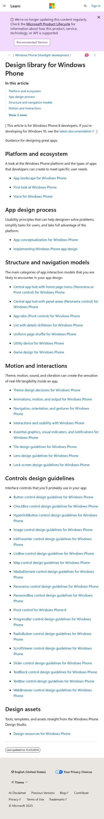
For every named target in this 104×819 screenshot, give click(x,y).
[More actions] (95, 55)
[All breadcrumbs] (9, 55)
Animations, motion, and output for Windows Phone (52, 399)
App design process (22, 97)
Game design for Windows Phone (38, 352)
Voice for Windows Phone (32, 196)
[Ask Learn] (87, 55)
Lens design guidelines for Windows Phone (45, 455)
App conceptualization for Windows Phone (45, 239)
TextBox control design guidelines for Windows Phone (53, 681)
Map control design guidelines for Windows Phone (51, 562)
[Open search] (85, 6)
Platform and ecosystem (25, 91)
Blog (63, 793)
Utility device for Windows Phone (38, 343)
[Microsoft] (52, 6)
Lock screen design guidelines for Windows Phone (51, 464)
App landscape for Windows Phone (39, 178)
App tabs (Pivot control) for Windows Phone (46, 316)
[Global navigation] (4, 6)
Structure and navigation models (30, 102)
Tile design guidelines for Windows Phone (45, 446)
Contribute (81, 793)
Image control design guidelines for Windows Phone (52, 529)
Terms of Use (35, 799)
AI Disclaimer (17, 793)
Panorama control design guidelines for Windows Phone (55, 586)
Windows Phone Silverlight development (42, 55)
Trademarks (56, 799)
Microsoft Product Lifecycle (48, 24)
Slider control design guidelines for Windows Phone (52, 663)
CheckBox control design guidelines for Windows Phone (55, 506)
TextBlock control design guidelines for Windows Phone (55, 672)
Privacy (13, 799)
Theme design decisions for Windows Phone (46, 390)
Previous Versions (43, 793)
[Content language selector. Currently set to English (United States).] (29, 771)
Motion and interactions (25, 108)
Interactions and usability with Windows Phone (48, 423)
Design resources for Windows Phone (41, 733)
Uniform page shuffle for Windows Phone (44, 334)
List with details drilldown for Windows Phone (48, 325)
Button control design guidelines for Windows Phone (53, 497)
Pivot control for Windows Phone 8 (39, 609)
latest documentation (75, 131)
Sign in (96, 6)
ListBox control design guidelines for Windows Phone (53, 553)
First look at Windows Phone (35, 187)
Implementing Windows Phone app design (45, 248)
